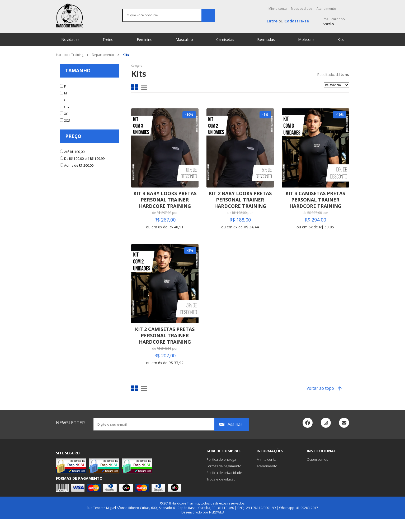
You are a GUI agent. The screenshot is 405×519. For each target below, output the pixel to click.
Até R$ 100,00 (74, 152)
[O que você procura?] (168, 15)
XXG (67, 120)
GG (66, 107)
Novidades (70, 39)
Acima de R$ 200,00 (78, 165)
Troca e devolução (221, 479)
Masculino (184, 39)
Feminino (145, 39)
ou (288, 20)
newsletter (70, 423)
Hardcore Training (69, 54)
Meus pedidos (301, 8)
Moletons (306, 39)
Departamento (103, 54)
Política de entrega (221, 459)
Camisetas (225, 39)
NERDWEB (216, 512)
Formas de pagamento (223, 466)
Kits (340, 39)
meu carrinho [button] (334, 21)
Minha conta (278, 8)
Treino (108, 39)
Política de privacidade (224, 472)
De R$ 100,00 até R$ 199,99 (84, 158)
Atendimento (326, 8)
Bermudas (266, 39)
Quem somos (317, 459)
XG (66, 114)
